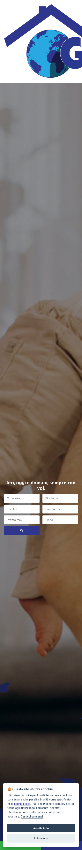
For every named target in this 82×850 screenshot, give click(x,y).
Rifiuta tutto (41, 838)
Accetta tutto (41, 828)
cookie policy (22, 804)
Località (12, 509)
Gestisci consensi (32, 816)
